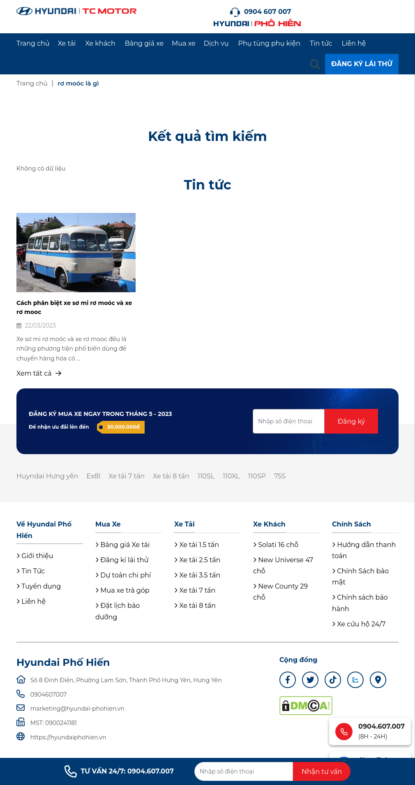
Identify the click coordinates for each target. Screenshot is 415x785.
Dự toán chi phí (123, 575)
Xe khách (100, 43)
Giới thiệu (34, 556)
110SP (257, 476)
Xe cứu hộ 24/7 (358, 624)
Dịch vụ (216, 43)
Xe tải (67, 43)
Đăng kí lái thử (121, 560)
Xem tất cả (38, 373)
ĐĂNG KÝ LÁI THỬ (361, 64)
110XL (231, 476)
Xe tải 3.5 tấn (197, 575)
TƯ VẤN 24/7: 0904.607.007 (119, 771)
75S (280, 476)
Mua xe (184, 43)
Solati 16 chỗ (275, 545)
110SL (206, 476)
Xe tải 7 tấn (126, 476)
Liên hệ (354, 43)
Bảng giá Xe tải (122, 545)
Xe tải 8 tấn (171, 476)
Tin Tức (30, 571)
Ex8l (93, 476)
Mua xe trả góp (122, 590)
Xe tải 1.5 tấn (196, 545)
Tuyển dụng (38, 586)
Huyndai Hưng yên (47, 476)
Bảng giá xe (144, 43)
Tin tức (321, 43)
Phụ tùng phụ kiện (269, 43)
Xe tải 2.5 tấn (197, 560)
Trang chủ (33, 43)
